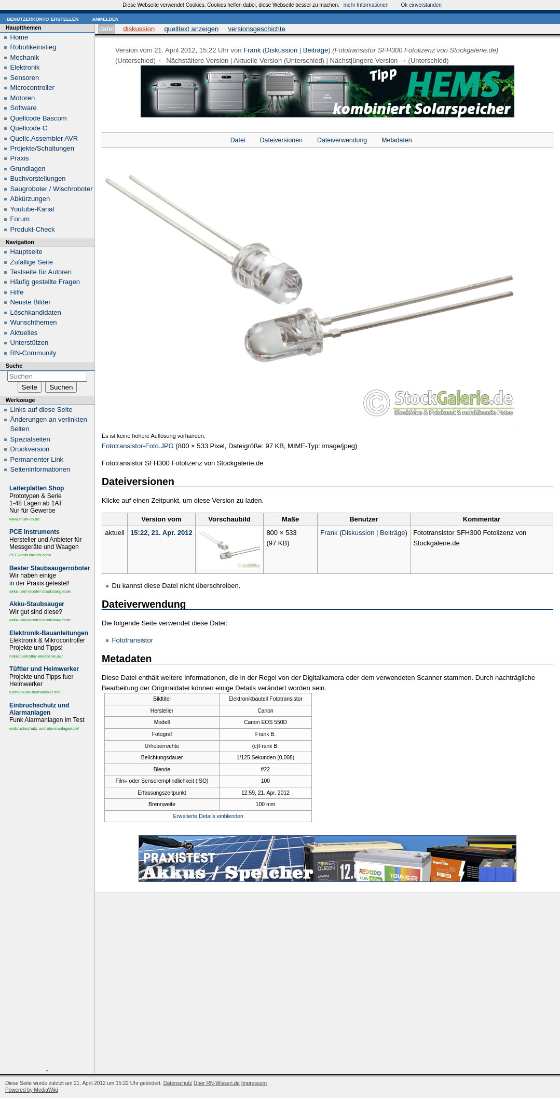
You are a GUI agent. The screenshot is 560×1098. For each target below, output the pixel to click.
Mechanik (24, 57)
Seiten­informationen (40, 469)
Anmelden (105, 18)
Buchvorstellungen (38, 178)
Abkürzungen (30, 199)
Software (23, 108)
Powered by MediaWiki (31, 1090)
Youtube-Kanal (32, 209)
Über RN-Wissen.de (217, 1083)
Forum (20, 219)
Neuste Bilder (30, 302)
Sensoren (24, 78)
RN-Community (33, 353)
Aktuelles (24, 333)
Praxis (19, 158)
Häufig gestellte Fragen (45, 282)
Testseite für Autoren (41, 272)
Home (19, 37)
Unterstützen (29, 342)
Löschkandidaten (35, 312)
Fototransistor (132, 640)
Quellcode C (29, 128)
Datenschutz (178, 1083)
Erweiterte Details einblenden (208, 816)
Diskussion (139, 29)
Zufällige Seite (31, 262)
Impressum (254, 1083)
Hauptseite (26, 252)
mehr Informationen (366, 5)
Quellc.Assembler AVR (44, 138)
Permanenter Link (37, 459)
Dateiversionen (281, 140)
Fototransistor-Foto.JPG (138, 446)
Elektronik (25, 67)
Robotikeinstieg (33, 47)
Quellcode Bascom (38, 118)
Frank (252, 50)
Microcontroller (32, 87)
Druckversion (30, 449)
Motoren (22, 98)
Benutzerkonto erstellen (42, 18)
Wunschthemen (33, 322)
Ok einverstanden (421, 5)
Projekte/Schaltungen (42, 148)
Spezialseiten (30, 439)
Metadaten (396, 140)
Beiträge (315, 50)
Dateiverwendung (342, 140)
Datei (106, 29)
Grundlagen (28, 168)
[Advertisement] (47, 901)
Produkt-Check (32, 229)
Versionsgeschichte (256, 29)
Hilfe (17, 292)
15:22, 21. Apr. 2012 (161, 533)
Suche (14, 366)
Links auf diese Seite (41, 409)
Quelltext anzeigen (191, 29)
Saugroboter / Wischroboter (51, 189)
